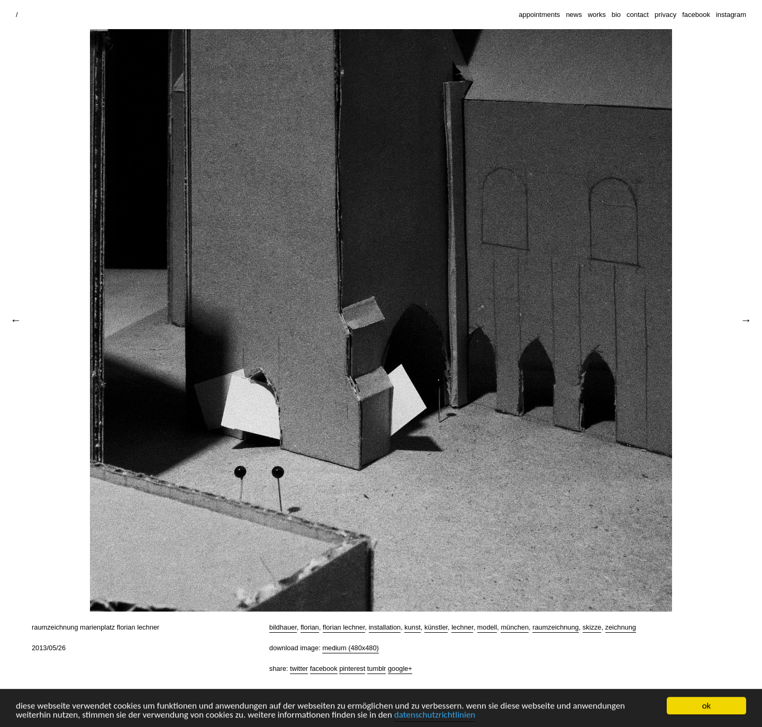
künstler (436, 627)
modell (487, 627)
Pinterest (352, 668)
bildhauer (283, 627)
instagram (731, 15)
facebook (696, 15)
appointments (539, 15)
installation (385, 627)
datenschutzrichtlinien (434, 715)
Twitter (299, 668)
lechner (462, 627)
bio (616, 15)
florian (310, 627)
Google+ (400, 668)
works (597, 15)
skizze (592, 627)
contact (638, 15)
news (574, 15)
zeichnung (620, 627)
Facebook (324, 668)
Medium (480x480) (350, 648)
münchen (515, 627)
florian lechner (344, 627)
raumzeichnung (555, 627)
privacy (665, 15)
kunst (412, 627)
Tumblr (376, 668)
